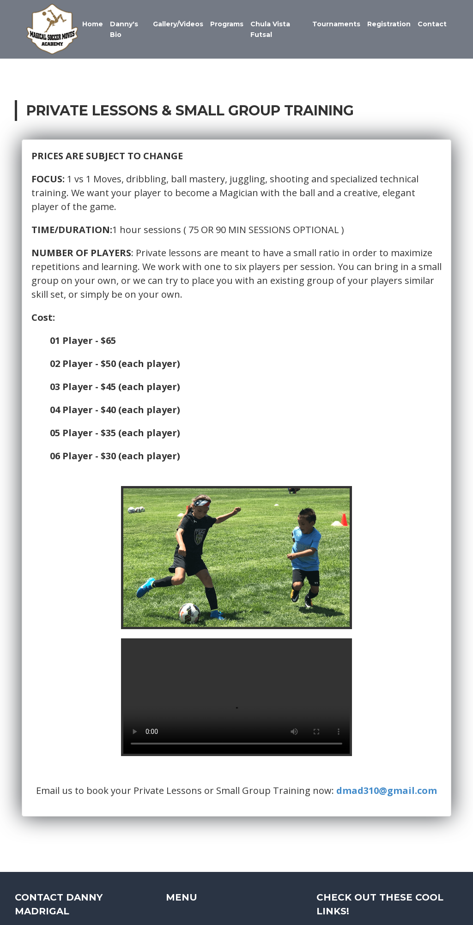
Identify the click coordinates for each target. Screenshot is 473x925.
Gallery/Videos (178, 24)
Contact (432, 24)
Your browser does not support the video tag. (236, 698)
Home (93, 24)
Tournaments (336, 24)
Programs (227, 24)
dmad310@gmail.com (387, 792)
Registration (389, 24)
